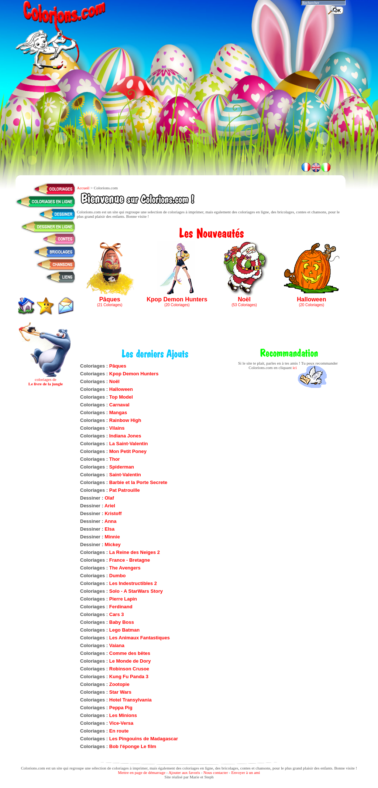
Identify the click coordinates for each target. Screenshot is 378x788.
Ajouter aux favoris (184, 772)
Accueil (83, 188)
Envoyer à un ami (245, 772)
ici (295, 367)
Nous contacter (215, 772)
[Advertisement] (180, 136)
